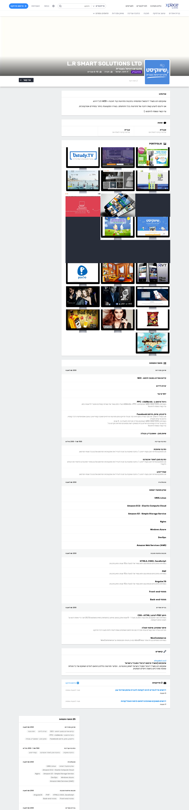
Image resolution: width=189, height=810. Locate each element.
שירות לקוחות (110, 742)
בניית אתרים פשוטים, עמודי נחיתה (147, 759)
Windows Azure (54, 162)
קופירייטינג (57, 137)
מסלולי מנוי (54, 734)
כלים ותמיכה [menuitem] (155, 6)
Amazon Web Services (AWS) (49, 166)
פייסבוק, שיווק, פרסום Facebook (49, 116)
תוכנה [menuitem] (146, 13)
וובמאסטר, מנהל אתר (152, 784)
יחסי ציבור (57, 113)
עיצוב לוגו (112, 759)
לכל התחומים (53, 787)
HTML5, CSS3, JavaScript (50, 180)
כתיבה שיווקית (55, 134)
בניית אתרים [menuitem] (174, 13)
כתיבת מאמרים (52, 776)
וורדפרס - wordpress (152, 767)
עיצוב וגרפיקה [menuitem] (158, 13)
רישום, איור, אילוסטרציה (106, 776)
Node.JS (79, 792)
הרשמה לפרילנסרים (50, 726)
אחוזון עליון (78, 738)
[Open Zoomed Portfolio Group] (169, 146)
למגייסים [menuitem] (129, 6)
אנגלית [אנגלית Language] (168, 132)
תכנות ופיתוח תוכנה (54, 175)
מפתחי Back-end (36, 183)
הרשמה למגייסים (76, 726)
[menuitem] (53, 6)
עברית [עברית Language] (133, 132)
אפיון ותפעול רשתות (53, 151)
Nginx (24, 159)
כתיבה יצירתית (52, 772)
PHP (34, 180)
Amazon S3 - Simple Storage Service (45, 159)
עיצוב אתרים (110, 763)
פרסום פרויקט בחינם (74, 730)
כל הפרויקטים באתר (50, 730)
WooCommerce (30, 201)
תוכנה (80, 755)
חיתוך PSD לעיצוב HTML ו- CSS (49, 197)
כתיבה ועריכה (56, 129)
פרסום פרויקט (81, 686)
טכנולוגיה (58, 147)
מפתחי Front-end (54, 183)
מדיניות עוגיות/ (44, 802)
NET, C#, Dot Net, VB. (72, 776)
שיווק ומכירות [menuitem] (117, 13)
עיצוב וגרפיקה (109, 755)
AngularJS (25, 180)
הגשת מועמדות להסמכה (48, 742)
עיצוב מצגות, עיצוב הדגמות (104, 780)
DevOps (41, 162)
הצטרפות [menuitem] (36, 6)
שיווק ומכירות (57, 104)
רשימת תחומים (109, 726)
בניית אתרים (57, 193)
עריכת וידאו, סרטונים (107, 784)
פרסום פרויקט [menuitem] (19, 6)
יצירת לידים (29, 109)
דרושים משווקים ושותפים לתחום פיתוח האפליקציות (148, 703)
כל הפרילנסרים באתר (74, 734)
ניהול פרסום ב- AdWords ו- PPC (38, 113)
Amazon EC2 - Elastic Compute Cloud (45, 155)
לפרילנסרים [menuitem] (141, 6)
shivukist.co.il (165, 663)
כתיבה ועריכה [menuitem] (133, 13)
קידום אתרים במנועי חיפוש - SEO (49, 109)
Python (79, 788)
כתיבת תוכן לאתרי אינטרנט (37, 134)
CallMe (55, 738)
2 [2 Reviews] (138, 83)
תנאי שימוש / (55, 802)
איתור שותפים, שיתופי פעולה (50, 201)
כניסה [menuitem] (47, 6)
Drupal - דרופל (155, 788)
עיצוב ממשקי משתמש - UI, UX (102, 788)
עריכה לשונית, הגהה (50, 780)
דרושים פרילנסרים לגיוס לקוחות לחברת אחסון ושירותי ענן (145, 692)
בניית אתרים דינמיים (153, 763)
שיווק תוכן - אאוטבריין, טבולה (50, 120)
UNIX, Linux (38, 151)
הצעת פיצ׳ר (111, 738)
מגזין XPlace (110, 730)
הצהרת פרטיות (32, 802)
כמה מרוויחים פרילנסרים (105, 734)
